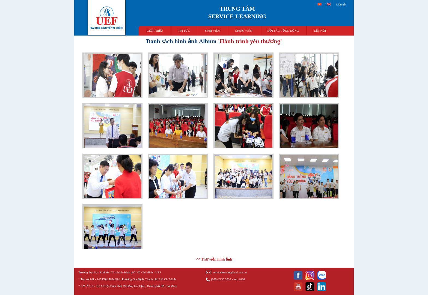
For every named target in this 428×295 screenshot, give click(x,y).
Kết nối (320, 30)
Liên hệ (341, 4)
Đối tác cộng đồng (283, 30)
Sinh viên (212, 30)
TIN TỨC (184, 30)
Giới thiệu (155, 30)
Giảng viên (243, 30)
